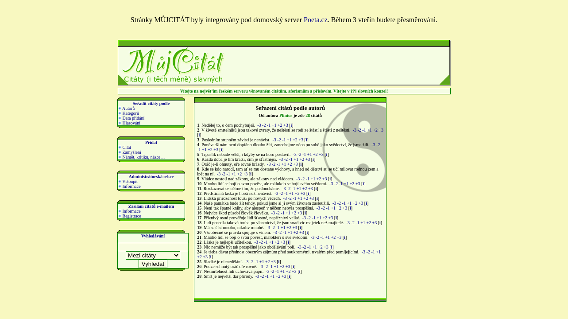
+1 (274, 125)
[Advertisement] (332, 67)
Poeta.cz (316, 19)
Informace (129, 186)
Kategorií (128, 113)
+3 (285, 125)
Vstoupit (128, 181)
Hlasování (129, 123)
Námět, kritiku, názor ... (141, 157)
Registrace (129, 216)
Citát (124, 147)
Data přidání (131, 118)
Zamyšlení (129, 152)
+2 (280, 125)
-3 (259, 125)
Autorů (126, 108)
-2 (264, 125)
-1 (268, 125)
